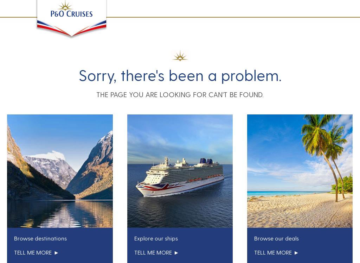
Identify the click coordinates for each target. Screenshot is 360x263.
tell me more (36, 252)
